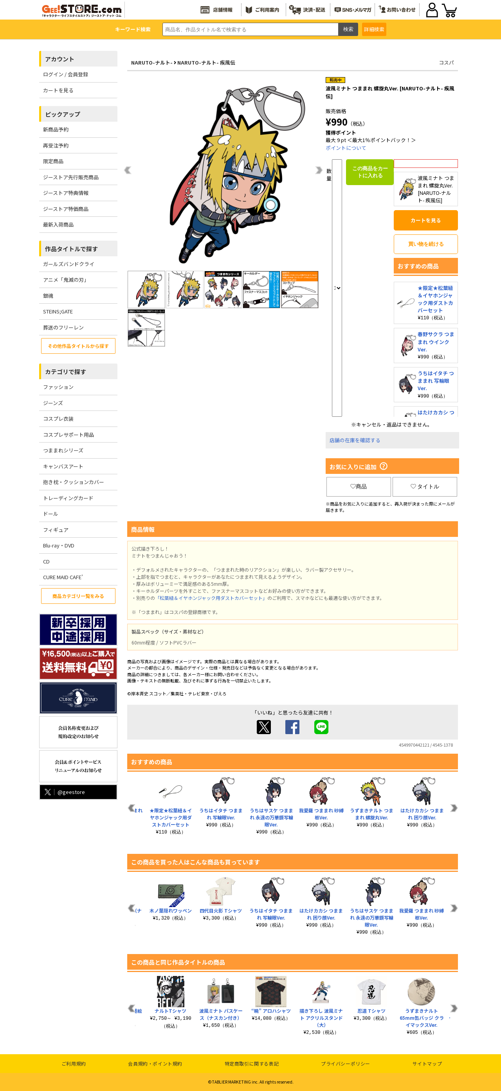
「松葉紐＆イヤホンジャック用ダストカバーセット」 (211, 597)
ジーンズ (53, 403)
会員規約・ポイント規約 (155, 1063)
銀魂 (48, 295)
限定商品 (53, 161)
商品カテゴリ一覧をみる (78, 595)
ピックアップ (62, 114)
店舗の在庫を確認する (355, 440)
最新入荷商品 (58, 224)
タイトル (425, 486)
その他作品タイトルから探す (78, 345)
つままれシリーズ (63, 450)
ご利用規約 (73, 1063)
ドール (50, 513)
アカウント (59, 59)
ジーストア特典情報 (65, 192)
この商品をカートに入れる (370, 172)
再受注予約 (55, 145)
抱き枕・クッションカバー (73, 482)
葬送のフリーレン (63, 327)
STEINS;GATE (58, 311)
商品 (358, 486)
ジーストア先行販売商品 (71, 177)
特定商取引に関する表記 (252, 1063)
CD (46, 561)
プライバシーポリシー (345, 1063)
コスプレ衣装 (58, 418)
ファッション (58, 387)
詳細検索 (374, 29)
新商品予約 (55, 129)
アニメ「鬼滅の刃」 (66, 279)
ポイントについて (346, 147)
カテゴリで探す (65, 371)
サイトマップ (427, 1063)
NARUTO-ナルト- (152, 62)
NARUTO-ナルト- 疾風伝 (206, 62)
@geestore (64, 792)
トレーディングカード (68, 498)
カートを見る (58, 90)
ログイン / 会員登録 (65, 74)
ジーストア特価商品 (65, 208)
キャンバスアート (63, 466)
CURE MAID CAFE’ (63, 577)
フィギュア (55, 529)
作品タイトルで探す (71, 249)
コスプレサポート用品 (68, 434)
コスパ (446, 62)
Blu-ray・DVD (58, 545)
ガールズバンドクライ (68, 264)
